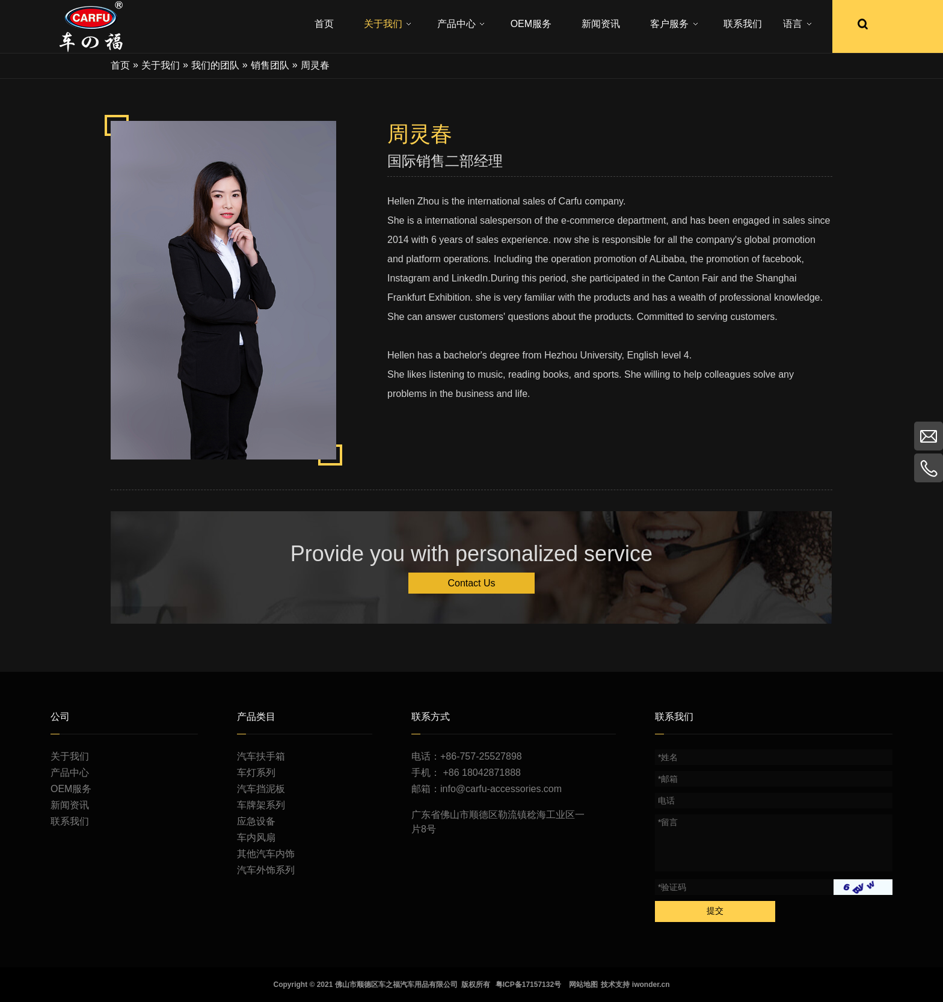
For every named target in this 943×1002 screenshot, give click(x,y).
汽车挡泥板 (261, 789)
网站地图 (583, 984)
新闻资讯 (70, 805)
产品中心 (70, 772)
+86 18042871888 (481, 772)
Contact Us (471, 583)
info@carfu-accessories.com (501, 789)
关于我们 (70, 756)
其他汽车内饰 (266, 854)
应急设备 (256, 821)
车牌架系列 (261, 805)
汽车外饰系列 (266, 870)
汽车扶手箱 (261, 756)
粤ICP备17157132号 (528, 984)
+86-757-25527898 (481, 756)
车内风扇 (256, 837)
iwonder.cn (651, 984)
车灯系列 (256, 772)
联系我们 (70, 821)
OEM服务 (71, 789)
